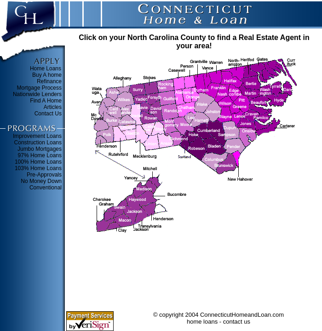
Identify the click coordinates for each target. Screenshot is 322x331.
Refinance (49, 81)
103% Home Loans (38, 168)
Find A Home (46, 100)
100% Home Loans (38, 162)
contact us (236, 321)
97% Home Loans (40, 155)
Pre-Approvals (44, 174)
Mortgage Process (39, 88)
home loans (202, 321)
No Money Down (41, 181)
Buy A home (47, 75)
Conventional (45, 187)
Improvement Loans (37, 136)
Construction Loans (38, 142)
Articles (53, 107)
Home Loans (45, 68)
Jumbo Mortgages (39, 149)
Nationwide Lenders (37, 94)
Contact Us (48, 113)
